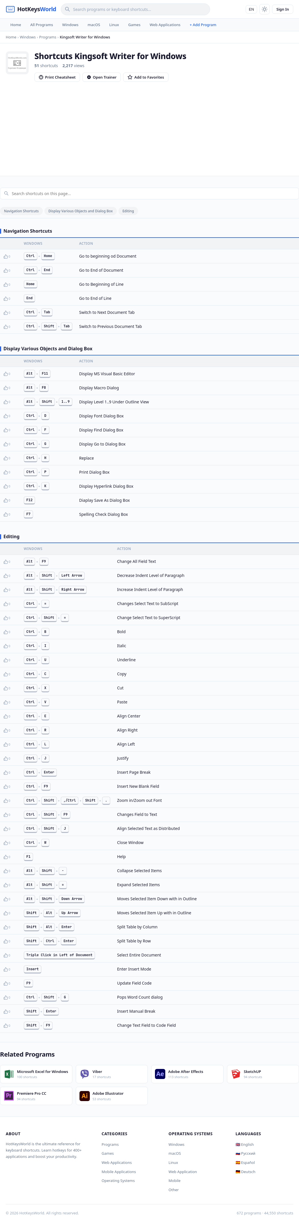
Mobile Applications (119, 1171)
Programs (110, 1144)
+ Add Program (203, 24)
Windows (70, 24)
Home (15, 24)
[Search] (135, 9)
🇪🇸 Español (245, 1162)
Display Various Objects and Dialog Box (80, 211)
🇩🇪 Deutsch (245, 1171)
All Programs (41, 24)
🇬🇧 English (245, 1144)
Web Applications (165, 24)
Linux (114, 24)
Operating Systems (118, 1180)
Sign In (282, 9)
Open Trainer (102, 77)
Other (173, 1189)
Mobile (174, 1180)
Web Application (182, 1171)
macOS (94, 24)
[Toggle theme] (264, 9)
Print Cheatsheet (57, 77)
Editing (128, 211)
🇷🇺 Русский (245, 1153)
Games (134, 24)
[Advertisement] (149, 125)
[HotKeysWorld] (31, 9)
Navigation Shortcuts (21, 211)
